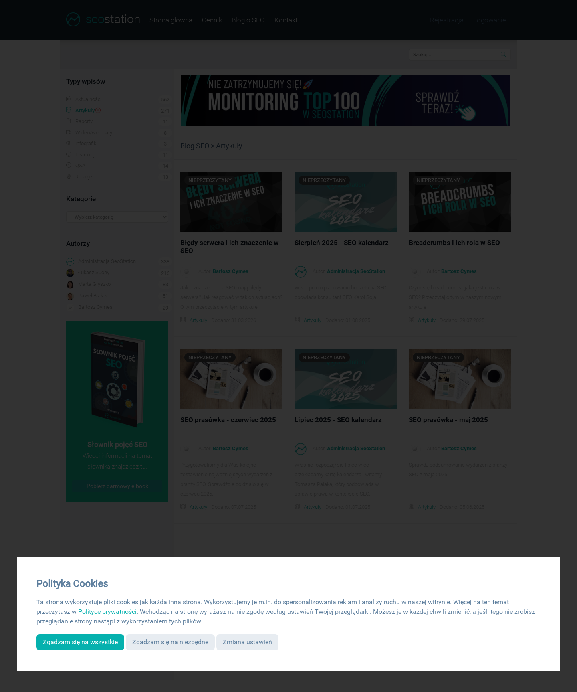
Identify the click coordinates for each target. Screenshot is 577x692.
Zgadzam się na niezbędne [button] (170, 642)
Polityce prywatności (107, 611)
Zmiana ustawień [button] (247, 642)
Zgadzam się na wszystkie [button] (80, 642)
